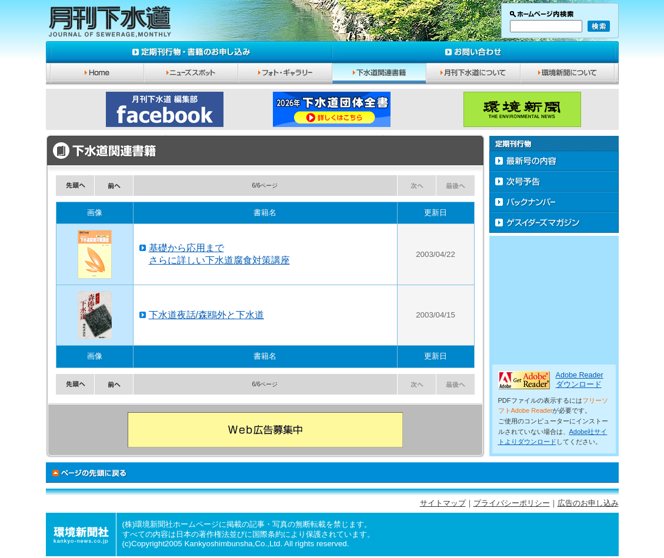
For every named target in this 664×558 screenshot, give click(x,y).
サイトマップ (443, 503)
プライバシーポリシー (511, 503)
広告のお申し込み (588, 503)
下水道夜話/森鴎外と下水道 (206, 315)
